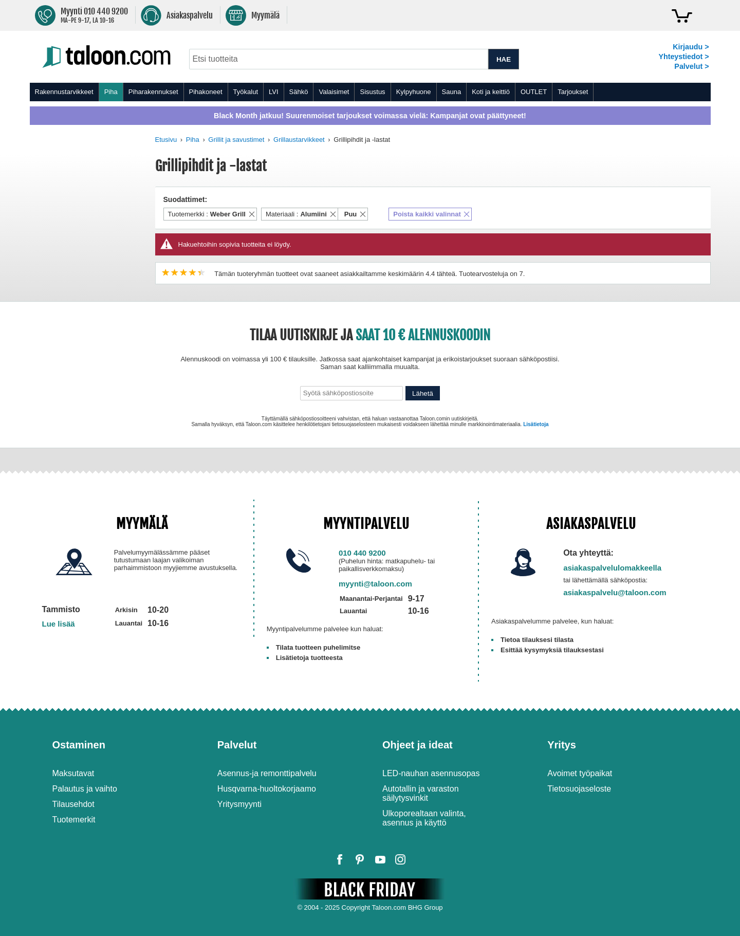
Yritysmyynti (239, 804)
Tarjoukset (573, 92)
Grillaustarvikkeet (299, 139)
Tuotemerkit (74, 819)
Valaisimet (334, 92)
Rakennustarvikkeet (64, 92)
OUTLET (534, 92)
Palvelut (237, 744)
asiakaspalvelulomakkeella (612, 567)
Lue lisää (58, 623)
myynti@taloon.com (375, 583)
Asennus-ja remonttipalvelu (267, 773)
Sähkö (298, 92)
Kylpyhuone (413, 92)
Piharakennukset (153, 92)
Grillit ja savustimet (236, 139)
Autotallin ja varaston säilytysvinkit (420, 793)
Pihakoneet (206, 92)
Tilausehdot (73, 804)
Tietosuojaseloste (579, 788)
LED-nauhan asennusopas (430, 773)
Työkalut (245, 92)
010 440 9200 (362, 552)
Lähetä (422, 393)
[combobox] (339, 59)
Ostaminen (78, 744)
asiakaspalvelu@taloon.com (615, 592)
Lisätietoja (535, 424)
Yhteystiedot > (683, 56)
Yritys (561, 744)
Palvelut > (691, 66)
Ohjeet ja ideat (417, 744)
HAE (503, 59)
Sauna (451, 92)
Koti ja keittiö (491, 92)
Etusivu (166, 139)
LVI (274, 92)
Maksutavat (73, 773)
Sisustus (372, 92)
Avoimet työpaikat (579, 773)
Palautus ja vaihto (84, 788)
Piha (111, 92)
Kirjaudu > (691, 47)
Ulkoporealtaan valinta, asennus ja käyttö (424, 818)
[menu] (370, 92)
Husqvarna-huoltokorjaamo (266, 788)
